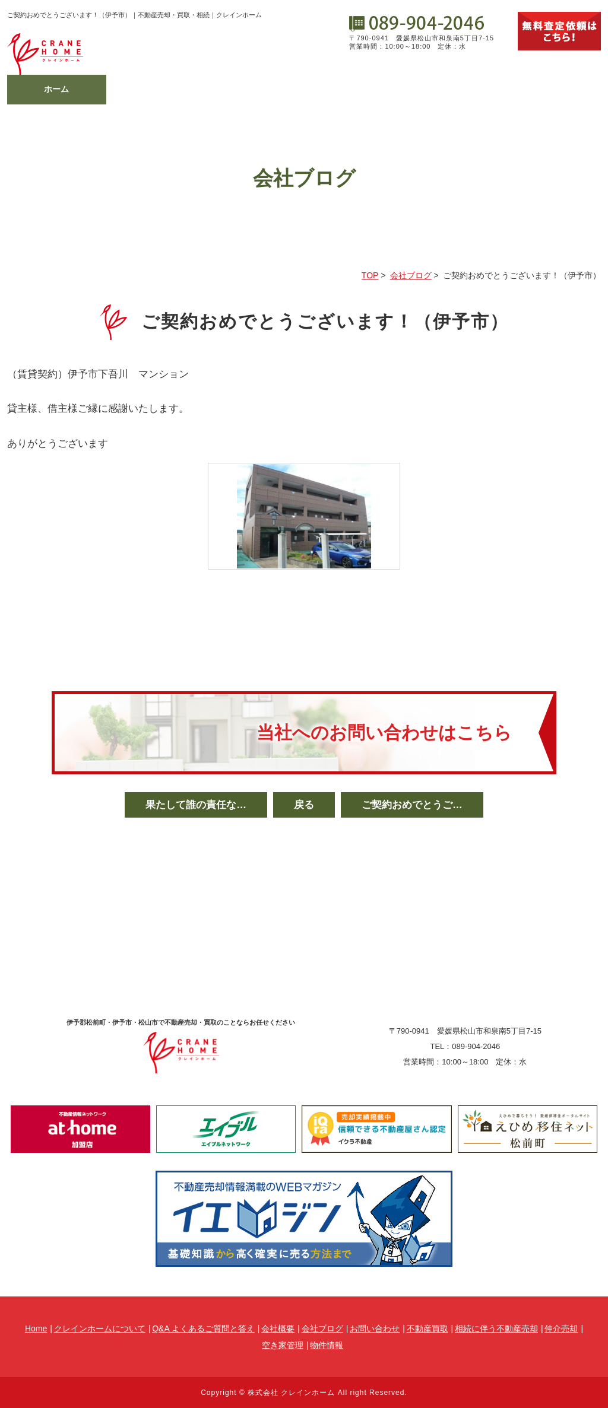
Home (36, 1328)
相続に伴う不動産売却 (496, 1328)
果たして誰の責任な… (195, 805)
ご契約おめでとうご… (412, 805)
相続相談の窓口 (155, 89)
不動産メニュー (255, 89)
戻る (304, 805)
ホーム (56, 89)
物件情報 (551, 89)
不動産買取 (427, 1328)
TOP (370, 275)
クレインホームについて (99, 1328)
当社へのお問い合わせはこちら (384, 732)
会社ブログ (452, 89)
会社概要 (353, 89)
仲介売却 (561, 1328)
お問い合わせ (375, 1328)
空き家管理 (282, 1345)
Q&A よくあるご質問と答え (203, 1328)
